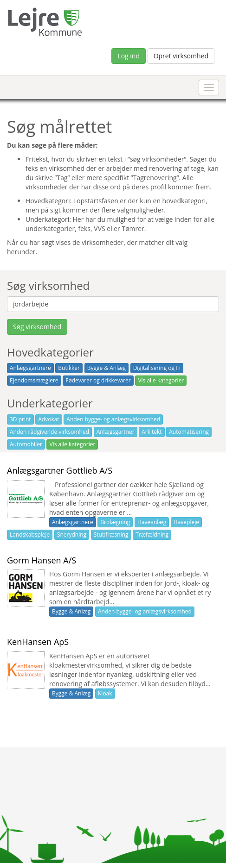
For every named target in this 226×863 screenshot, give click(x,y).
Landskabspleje (30, 534)
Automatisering (189, 432)
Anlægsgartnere (30, 368)
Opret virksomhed (181, 55)
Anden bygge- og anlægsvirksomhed (113, 419)
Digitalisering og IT (157, 368)
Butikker (69, 368)
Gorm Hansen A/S (41, 560)
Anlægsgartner (116, 432)
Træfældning (152, 534)
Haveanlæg (151, 522)
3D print (20, 419)
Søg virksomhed (37, 326)
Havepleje (186, 522)
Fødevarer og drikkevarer (98, 380)
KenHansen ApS (38, 641)
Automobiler (26, 444)
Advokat (48, 419)
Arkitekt (151, 432)
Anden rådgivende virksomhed (49, 432)
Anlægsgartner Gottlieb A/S (59, 470)
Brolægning (115, 522)
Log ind (128, 55)
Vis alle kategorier (161, 380)
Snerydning (71, 534)
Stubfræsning (111, 534)
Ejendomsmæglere (34, 380)
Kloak (105, 693)
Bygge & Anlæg (106, 368)
